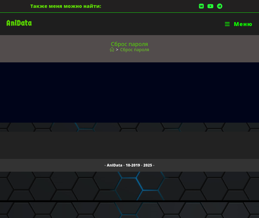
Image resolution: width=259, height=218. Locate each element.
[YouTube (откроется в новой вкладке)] (210, 6)
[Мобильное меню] (238, 24)
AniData (18, 23)
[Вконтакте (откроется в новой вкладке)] (201, 6)
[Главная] (112, 49)
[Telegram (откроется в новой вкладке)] (218, 6)
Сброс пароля (134, 49)
